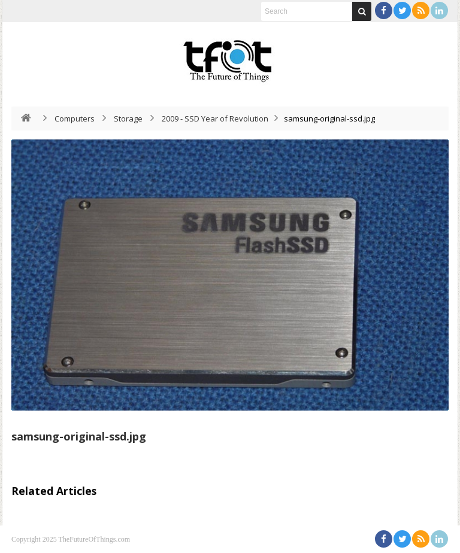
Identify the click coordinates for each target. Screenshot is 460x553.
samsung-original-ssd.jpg (78, 436)
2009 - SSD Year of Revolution (215, 118)
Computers (75, 118)
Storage (128, 118)
